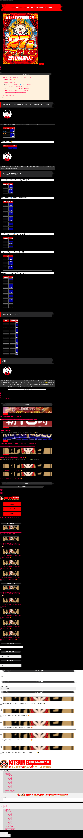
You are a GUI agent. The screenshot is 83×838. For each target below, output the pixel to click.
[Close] (9, 835)
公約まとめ (7, 771)
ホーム (1, 517)
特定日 (13, 517)
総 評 (4, 97)
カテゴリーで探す (4, 654)
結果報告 (7, 0)
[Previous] (2, 834)
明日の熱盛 (12, 508)
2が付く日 (10, 778)
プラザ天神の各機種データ (9, 82)
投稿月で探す (3, 663)
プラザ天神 (8, 2)
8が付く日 (10, 786)
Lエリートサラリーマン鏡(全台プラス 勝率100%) (16, 90)
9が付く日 (10, 787)
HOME (12, 504)
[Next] (6, 834)
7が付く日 (2, 0)
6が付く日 (10, 783)
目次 (24, 74)
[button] (4, 71)
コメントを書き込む (22, 486)
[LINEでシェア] (4, 70)
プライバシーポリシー (10, 789)
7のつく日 (2, 2)
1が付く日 (10, 777)
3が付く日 (10, 779)
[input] (11, 647)
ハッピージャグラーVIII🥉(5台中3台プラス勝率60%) (17, 88)
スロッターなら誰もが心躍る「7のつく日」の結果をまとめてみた (18, 77)
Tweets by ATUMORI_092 (5, 398)
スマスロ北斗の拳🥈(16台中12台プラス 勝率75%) (16, 86)
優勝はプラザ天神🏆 (10, 79)
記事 (11, 0)
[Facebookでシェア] (4, 68)
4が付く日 (10, 781)
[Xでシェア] (4, 66)
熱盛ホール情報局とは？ (10, 792)
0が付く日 (10, 775)
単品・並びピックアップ (8, 95)
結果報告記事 (8, 774)
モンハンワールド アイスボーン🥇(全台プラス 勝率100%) (18, 84)
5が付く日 (10, 782)
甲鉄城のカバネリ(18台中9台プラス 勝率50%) (15, 92)
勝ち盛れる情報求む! (10, 790)
